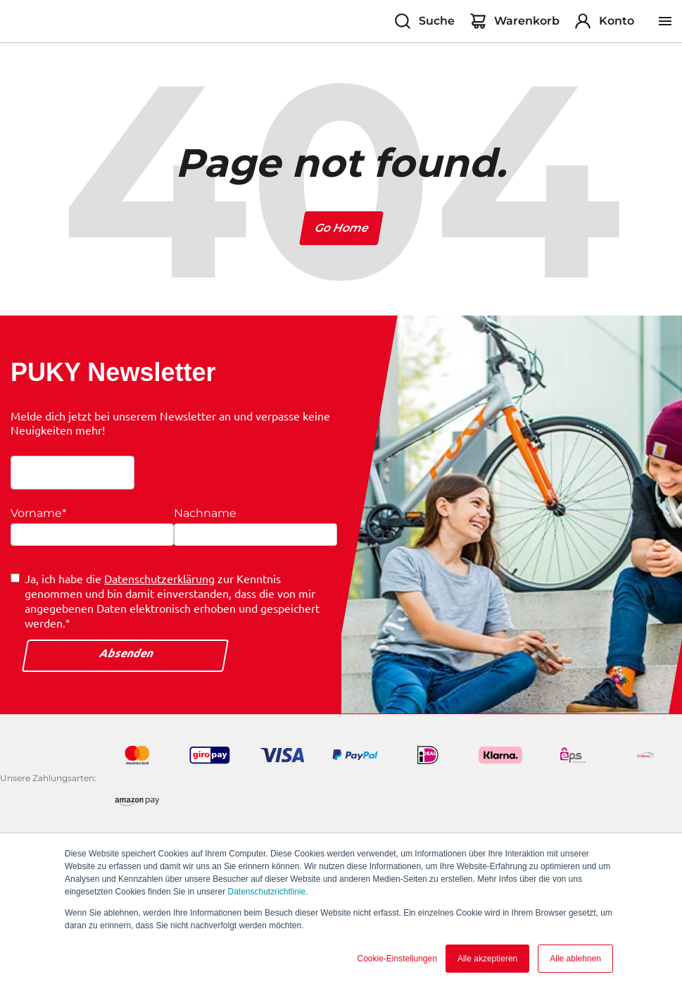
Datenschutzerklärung (159, 578)
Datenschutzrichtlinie (266, 892)
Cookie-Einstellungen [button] (396, 959)
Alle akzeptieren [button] (487, 959)
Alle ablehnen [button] (575, 959)
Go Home (341, 228)
